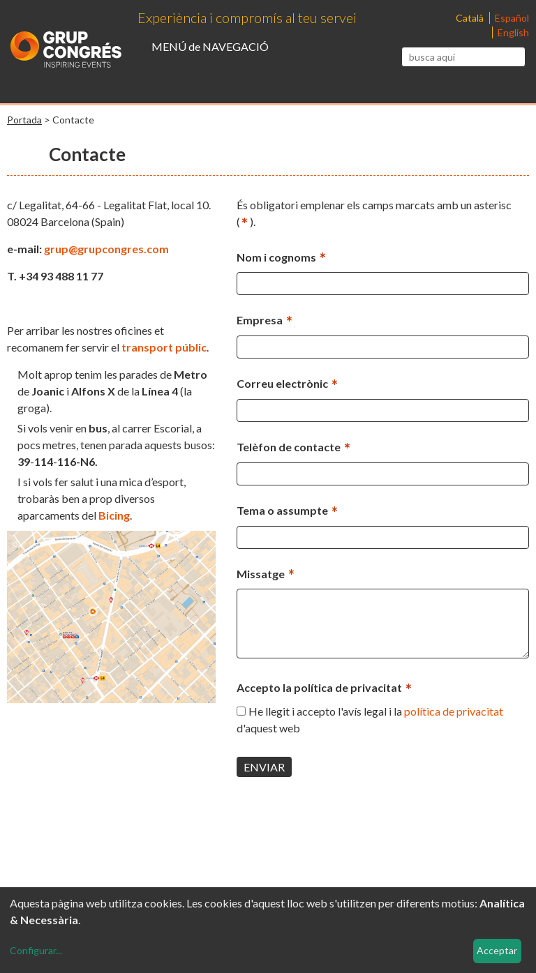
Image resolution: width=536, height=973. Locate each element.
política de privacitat (453, 711)
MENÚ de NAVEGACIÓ (210, 46)
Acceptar (497, 950)
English (513, 32)
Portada (24, 120)
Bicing (114, 515)
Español (512, 18)
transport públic (164, 347)
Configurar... (36, 950)
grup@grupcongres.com (106, 248)
